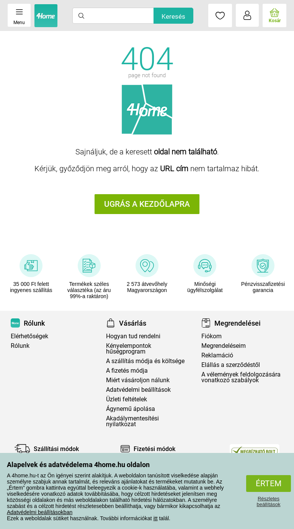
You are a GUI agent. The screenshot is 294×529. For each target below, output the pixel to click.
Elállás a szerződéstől (230, 365)
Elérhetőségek (29, 336)
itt (156, 518)
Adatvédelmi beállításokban (39, 512)
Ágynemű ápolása (130, 409)
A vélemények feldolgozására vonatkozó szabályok (241, 377)
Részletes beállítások (268, 501)
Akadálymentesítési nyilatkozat (132, 421)
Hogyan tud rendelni (133, 336)
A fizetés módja (127, 370)
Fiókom (211, 336)
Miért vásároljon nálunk (138, 380)
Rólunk (20, 346)
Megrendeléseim (223, 346)
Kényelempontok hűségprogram (128, 348)
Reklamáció (217, 355)
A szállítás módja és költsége (145, 361)
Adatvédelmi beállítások (138, 390)
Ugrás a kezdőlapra (147, 204)
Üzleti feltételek (126, 399)
